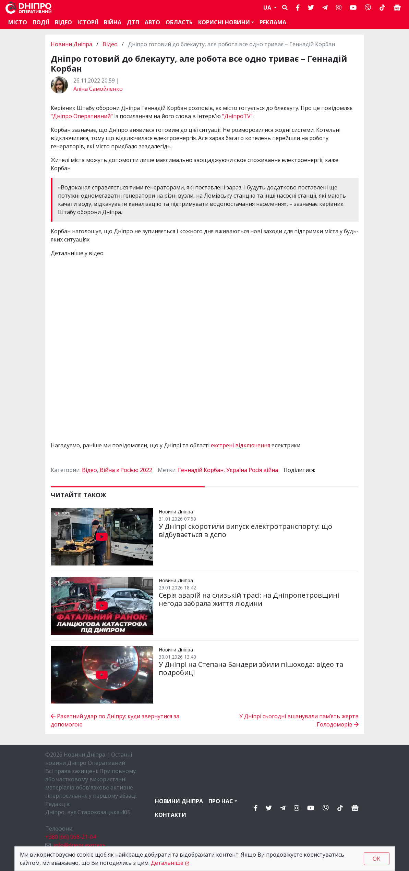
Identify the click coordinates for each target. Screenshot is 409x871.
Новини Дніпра (72, 44)
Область (179, 22)
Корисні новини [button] (224, 22)
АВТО (152, 22)
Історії (87, 22)
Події (41, 22)
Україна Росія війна (252, 470)
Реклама (273, 22)
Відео (63, 22)
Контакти (170, 815)
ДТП (133, 22)
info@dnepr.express (79, 845)
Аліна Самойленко (98, 88)
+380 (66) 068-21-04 (70, 837)
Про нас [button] (220, 801)
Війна (112, 22)
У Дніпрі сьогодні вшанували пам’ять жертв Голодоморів (299, 720)
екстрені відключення (240, 445)
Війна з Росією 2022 (126, 470)
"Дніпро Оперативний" (82, 116)
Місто (17, 22)
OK (376, 858)
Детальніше (167, 863)
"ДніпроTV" (237, 116)
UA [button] (268, 7)
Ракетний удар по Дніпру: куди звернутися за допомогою (115, 720)
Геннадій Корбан (201, 470)
